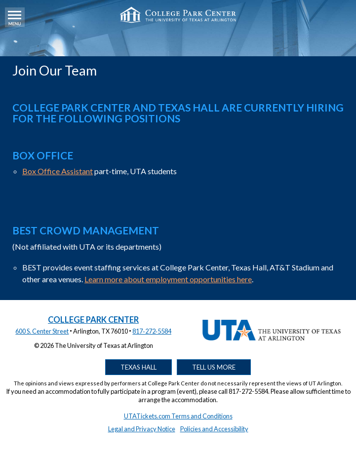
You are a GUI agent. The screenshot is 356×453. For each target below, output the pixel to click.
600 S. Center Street (42, 331)
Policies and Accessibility (214, 429)
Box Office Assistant (57, 171)
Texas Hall (138, 367)
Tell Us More (214, 367)
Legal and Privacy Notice (141, 429)
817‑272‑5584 (151, 331)
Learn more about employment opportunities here (168, 279)
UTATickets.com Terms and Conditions (178, 416)
